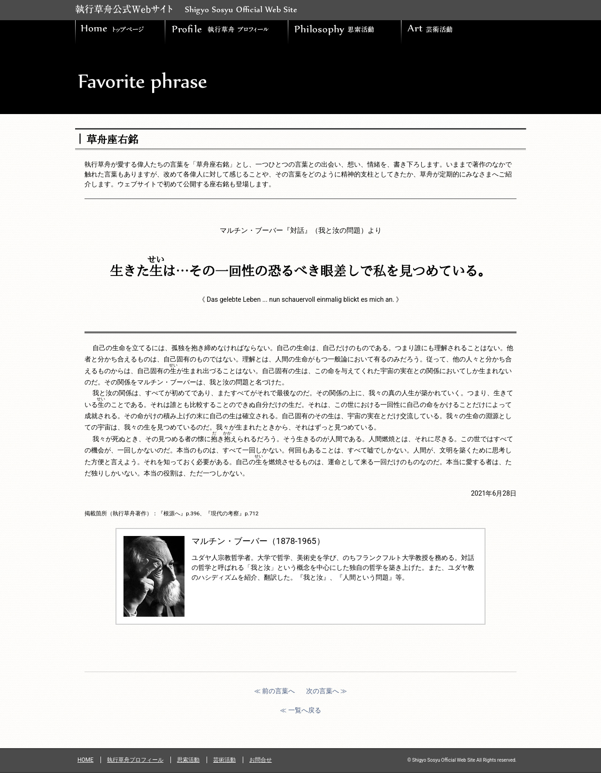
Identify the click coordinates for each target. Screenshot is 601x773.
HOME (85, 760)
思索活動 (188, 760)
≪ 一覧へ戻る (300, 710)
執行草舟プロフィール (135, 760)
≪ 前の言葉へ (274, 691)
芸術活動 (224, 760)
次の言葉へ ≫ (326, 691)
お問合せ (260, 760)
